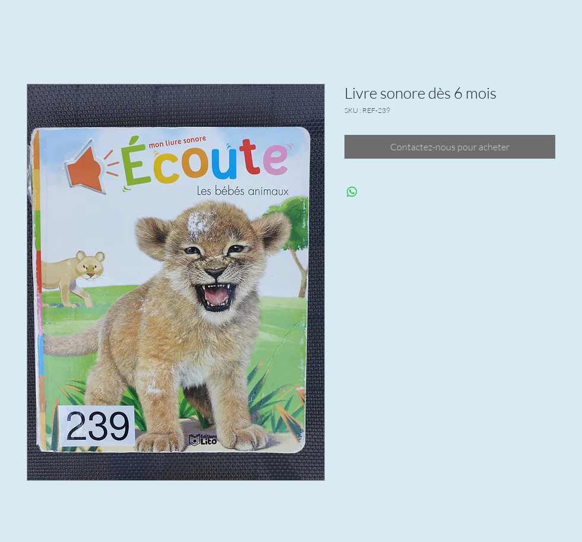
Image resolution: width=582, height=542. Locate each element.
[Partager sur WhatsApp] (352, 192)
